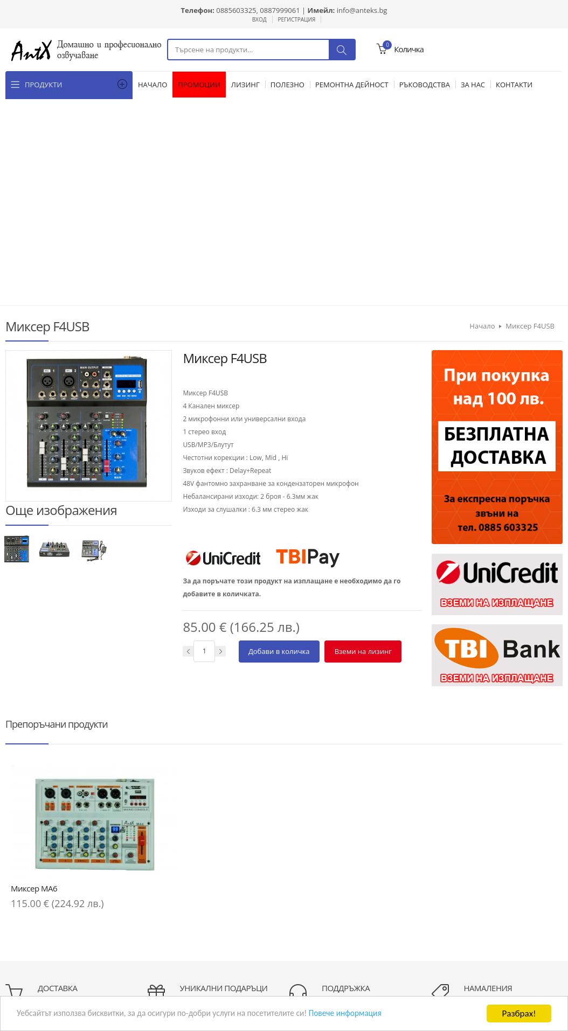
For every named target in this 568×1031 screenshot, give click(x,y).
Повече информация (380, 1014)
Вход (259, 19)
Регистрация (297, 19)
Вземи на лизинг (362, 444)
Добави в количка (279, 444)
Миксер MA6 (34, 649)
